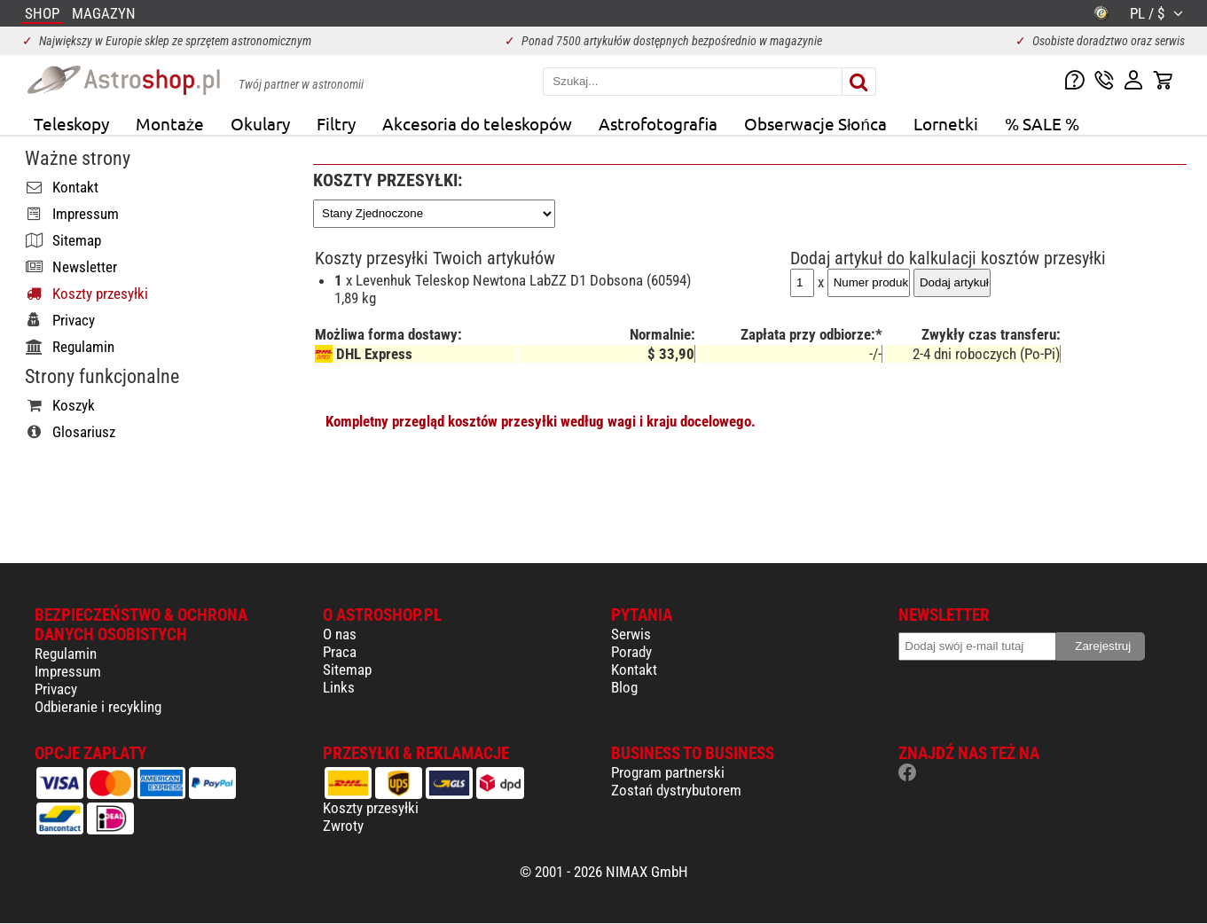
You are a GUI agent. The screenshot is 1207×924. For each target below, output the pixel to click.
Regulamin (66, 653)
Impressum (68, 671)
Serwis (631, 634)
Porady (631, 652)
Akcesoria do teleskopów (477, 123)
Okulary (260, 123)
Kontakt (634, 669)
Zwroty (343, 825)
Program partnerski (668, 772)
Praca (340, 652)
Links (339, 687)
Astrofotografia (658, 123)
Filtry (336, 123)
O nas (340, 634)
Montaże (170, 123)
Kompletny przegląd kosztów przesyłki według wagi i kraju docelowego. (540, 421)
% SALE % (1042, 123)
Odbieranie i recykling (98, 707)
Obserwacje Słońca (815, 123)
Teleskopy (71, 123)
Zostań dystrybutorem (676, 790)
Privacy (56, 689)
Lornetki (945, 123)
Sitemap (347, 669)
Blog (624, 687)
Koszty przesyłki (371, 808)
